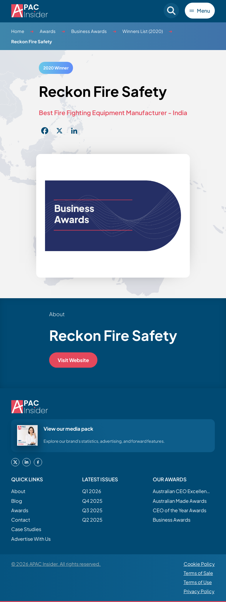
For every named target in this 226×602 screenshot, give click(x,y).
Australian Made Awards (180, 501)
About (18, 491)
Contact (20, 520)
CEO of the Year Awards (179, 510)
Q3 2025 (92, 510)
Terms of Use (198, 582)
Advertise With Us (31, 539)
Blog (16, 501)
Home (17, 31)
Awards (48, 31)
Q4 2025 (92, 501)
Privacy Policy (199, 591)
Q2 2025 (92, 520)
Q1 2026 (91, 491)
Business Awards (89, 31)
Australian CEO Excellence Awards (182, 491)
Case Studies (26, 529)
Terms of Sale (198, 573)
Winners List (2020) (142, 31)
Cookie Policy (199, 564)
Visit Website (73, 360)
